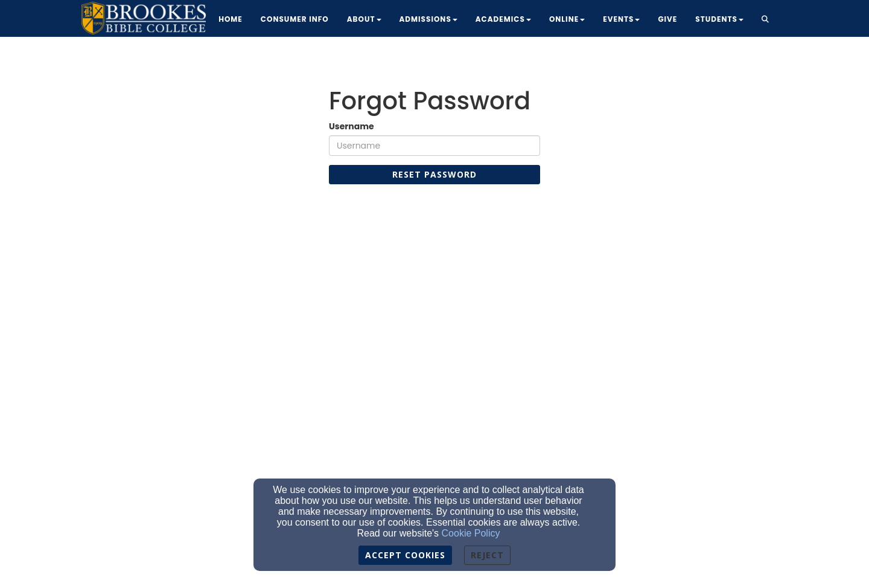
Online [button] (567, 19)
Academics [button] (503, 19)
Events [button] (621, 19)
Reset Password (434, 174)
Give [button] (667, 19)
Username (351, 126)
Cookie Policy (471, 533)
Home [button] (230, 19)
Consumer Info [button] (295, 19)
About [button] (364, 19)
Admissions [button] (428, 19)
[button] (765, 20)
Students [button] (719, 19)
